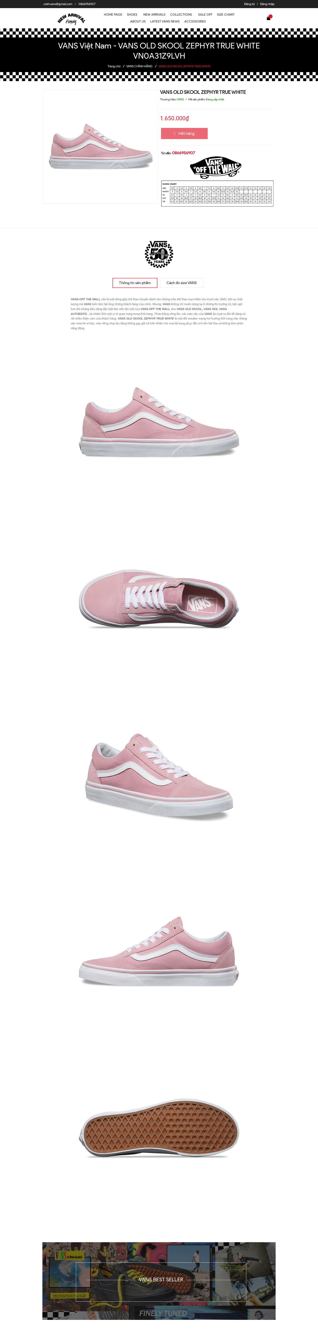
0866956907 (87, 4)
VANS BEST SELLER (161, 1279)
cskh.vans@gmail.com (57, 4)
